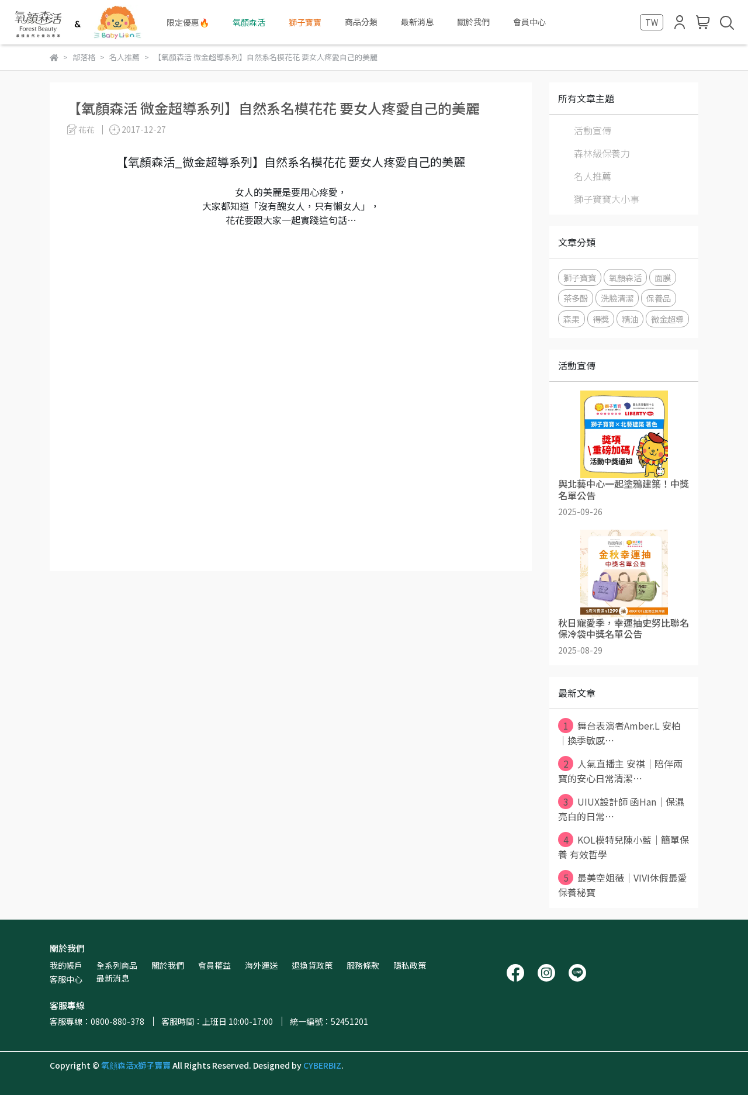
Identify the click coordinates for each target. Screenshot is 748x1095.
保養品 (658, 298)
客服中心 (66, 979)
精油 (630, 319)
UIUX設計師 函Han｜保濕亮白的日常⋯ (621, 808)
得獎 (601, 319)
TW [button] (651, 22)
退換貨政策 (312, 965)
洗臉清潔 (617, 298)
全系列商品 (116, 965)
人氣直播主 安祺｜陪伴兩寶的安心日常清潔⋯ (620, 770)
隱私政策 (409, 965)
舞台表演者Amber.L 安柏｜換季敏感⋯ (619, 732)
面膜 (662, 277)
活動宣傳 (592, 130)
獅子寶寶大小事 (606, 199)
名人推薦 (592, 176)
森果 (571, 319)
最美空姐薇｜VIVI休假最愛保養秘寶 (622, 884)
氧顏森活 (625, 277)
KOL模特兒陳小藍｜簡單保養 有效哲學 (623, 846)
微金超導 (667, 319)
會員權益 (214, 965)
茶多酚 (575, 298)
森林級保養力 (602, 153)
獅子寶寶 (579, 277)
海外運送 (261, 965)
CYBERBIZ (322, 1065)
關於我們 (167, 965)
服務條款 (363, 965)
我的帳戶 (66, 965)
